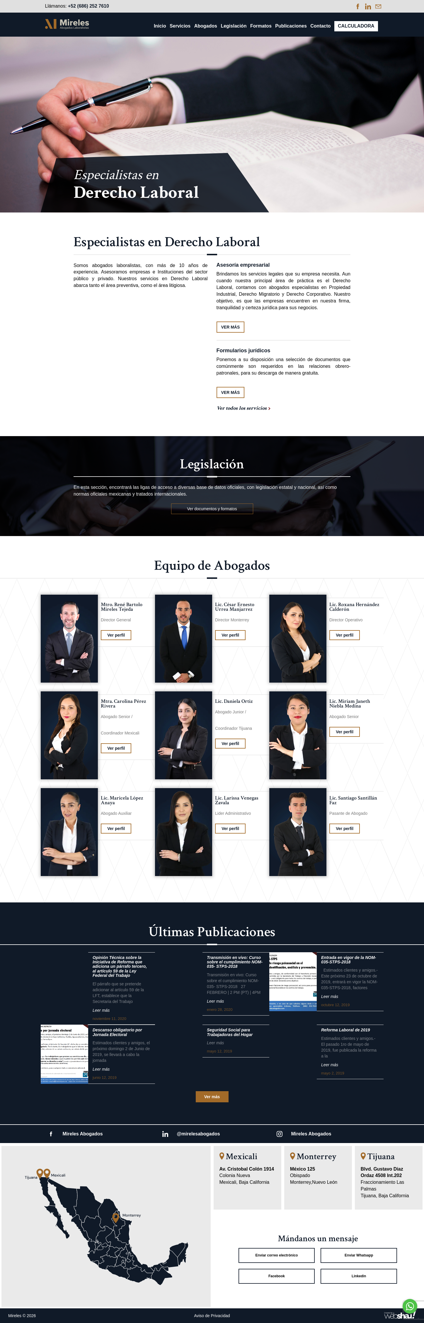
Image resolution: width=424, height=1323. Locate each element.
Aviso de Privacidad (212, 1315)
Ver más (212, 1096)
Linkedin (359, 1276)
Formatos (261, 25)
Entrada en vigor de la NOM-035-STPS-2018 (348, 959)
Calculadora (356, 25)
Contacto (320, 25)
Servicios (180, 25)
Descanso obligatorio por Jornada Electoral (117, 1032)
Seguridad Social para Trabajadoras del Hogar (230, 1032)
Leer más (101, 1010)
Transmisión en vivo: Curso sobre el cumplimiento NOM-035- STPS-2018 (235, 962)
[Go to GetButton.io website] (410, 1317)
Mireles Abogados (83, 1133)
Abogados (205, 25)
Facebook (276, 1276)
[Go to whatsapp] (410, 1306)
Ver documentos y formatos (212, 508)
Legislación (233, 25)
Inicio (160, 25)
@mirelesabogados (198, 1133)
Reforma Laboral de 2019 (345, 1030)
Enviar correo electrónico (277, 1255)
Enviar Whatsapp (359, 1255)
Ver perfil (116, 635)
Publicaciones (291, 25)
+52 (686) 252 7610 (88, 6)
